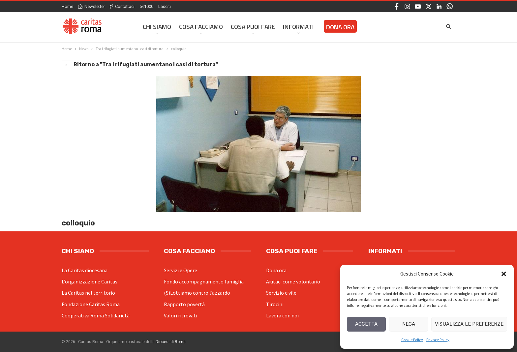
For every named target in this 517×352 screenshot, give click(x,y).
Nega (408, 324)
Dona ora (276, 270)
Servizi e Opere (180, 270)
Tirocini (275, 304)
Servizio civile (281, 292)
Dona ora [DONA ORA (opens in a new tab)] (340, 27)
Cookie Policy (412, 339)
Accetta (366, 324)
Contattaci (122, 6)
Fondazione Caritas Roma (91, 304)
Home (67, 6)
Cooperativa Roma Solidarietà (96, 315)
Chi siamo (157, 26)
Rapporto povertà (184, 304)
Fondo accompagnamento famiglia (204, 281)
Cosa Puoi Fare (253, 26)
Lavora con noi (282, 315)
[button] (504, 274)
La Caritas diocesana (84, 270)
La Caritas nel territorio (88, 292)
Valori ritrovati (180, 315)
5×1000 (146, 6)
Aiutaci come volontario (293, 281)
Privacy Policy (437, 339)
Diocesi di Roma (171, 341)
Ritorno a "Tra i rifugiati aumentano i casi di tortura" (140, 64)
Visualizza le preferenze (469, 324)
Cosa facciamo (201, 26)
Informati (298, 26)
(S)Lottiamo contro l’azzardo (197, 292)
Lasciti (164, 6)
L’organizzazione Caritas (89, 281)
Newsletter (91, 6)
